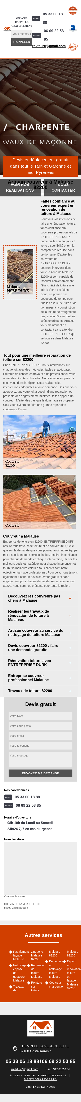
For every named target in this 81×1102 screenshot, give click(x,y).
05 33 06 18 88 (53, 18)
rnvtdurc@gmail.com (49, 46)
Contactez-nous (40, 1086)
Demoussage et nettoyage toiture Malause (54, 969)
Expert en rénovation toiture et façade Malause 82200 (72, 975)
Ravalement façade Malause (18, 955)
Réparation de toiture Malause (36, 971)
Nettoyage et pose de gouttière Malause (18, 973)
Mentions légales (40, 1079)
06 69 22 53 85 (54, 35)
